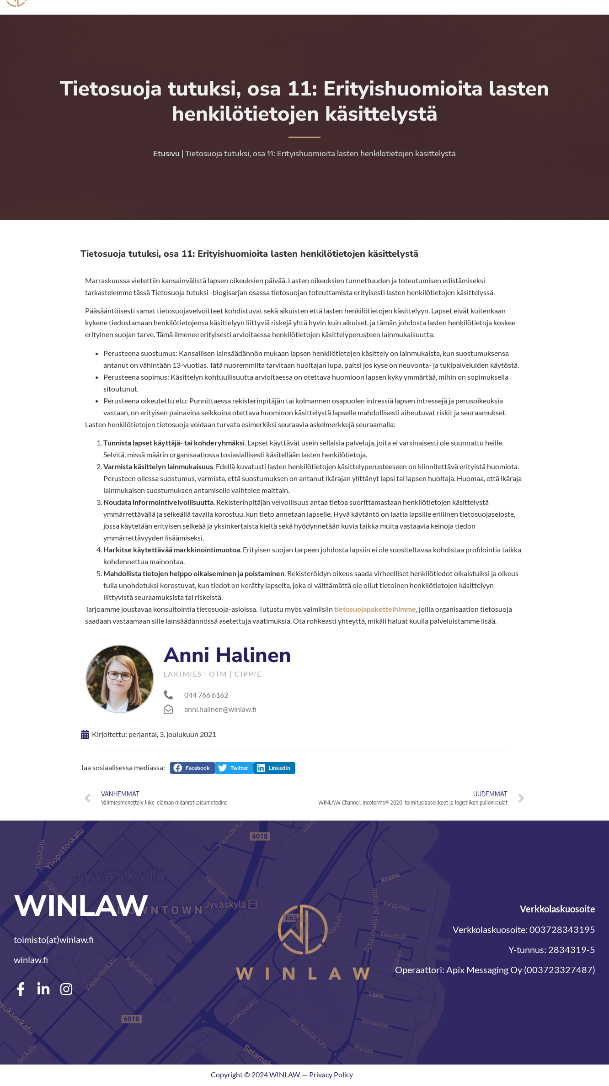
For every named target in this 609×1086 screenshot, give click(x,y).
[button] (192, 769)
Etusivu (166, 154)
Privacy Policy (331, 1075)
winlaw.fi (31, 960)
